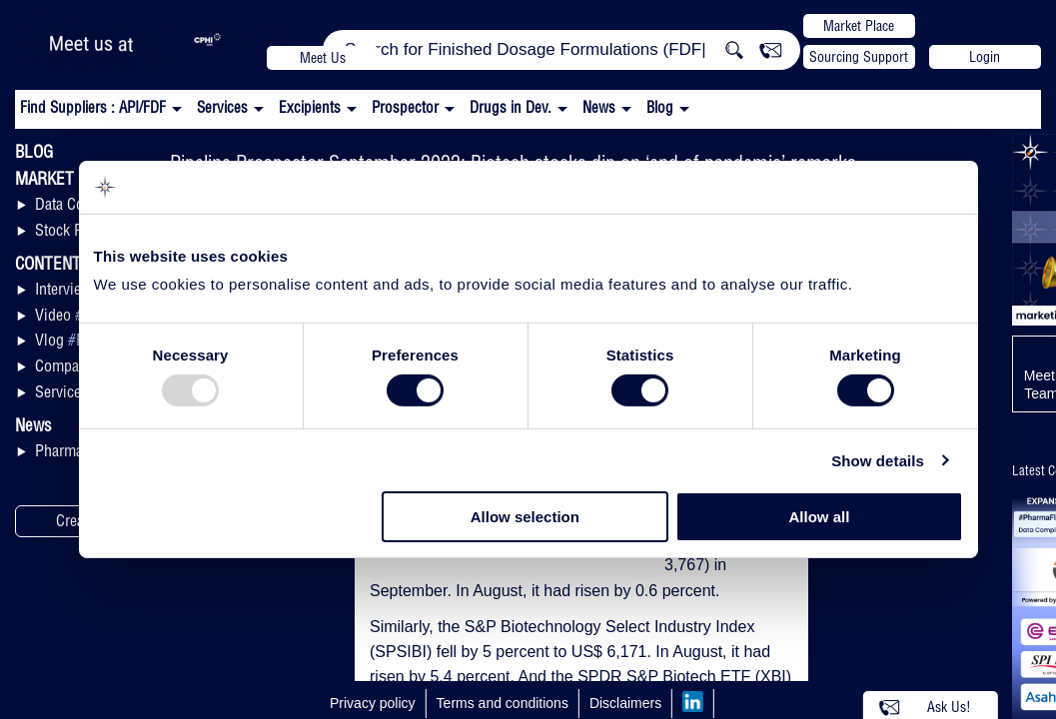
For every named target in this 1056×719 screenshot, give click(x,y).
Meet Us (323, 58)
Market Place (858, 26)
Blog (659, 107)
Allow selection (525, 516)
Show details (877, 460)
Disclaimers (625, 703)
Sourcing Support (858, 57)
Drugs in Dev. (510, 107)
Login (984, 57)
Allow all (819, 516)
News (598, 107)
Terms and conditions (502, 703)
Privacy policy (373, 703)
